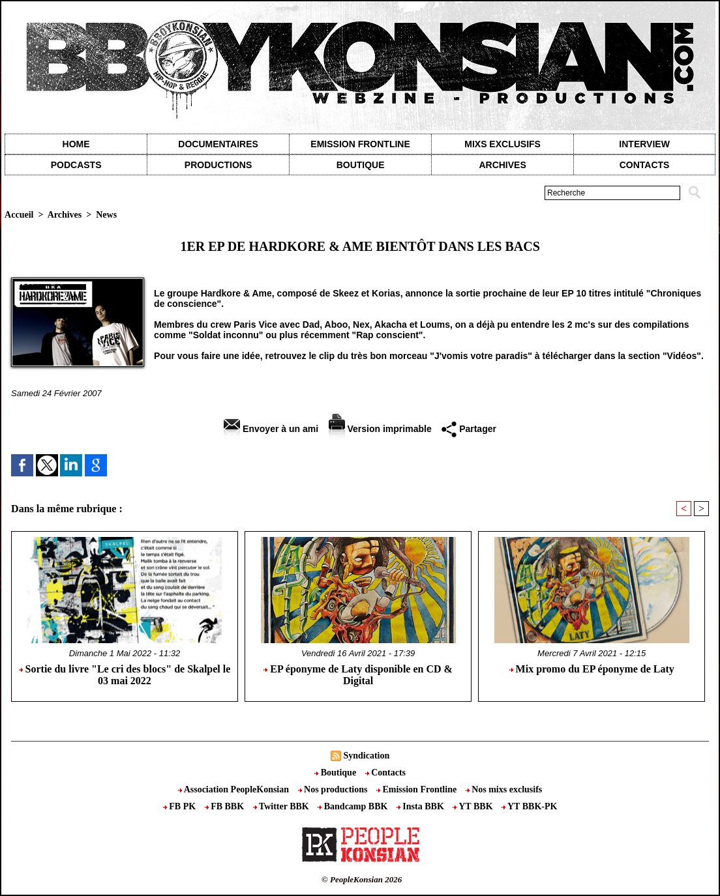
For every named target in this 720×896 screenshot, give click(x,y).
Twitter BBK (282, 806)
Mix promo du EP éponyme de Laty (591, 668)
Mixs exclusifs (502, 144)
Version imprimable (380, 429)
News (106, 215)
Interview (644, 144)
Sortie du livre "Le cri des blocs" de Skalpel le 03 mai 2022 (125, 674)
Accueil (19, 215)
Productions (218, 165)
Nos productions (334, 789)
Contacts (385, 772)
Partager (469, 429)
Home (76, 144)
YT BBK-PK (529, 806)
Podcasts (76, 165)
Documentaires (218, 144)
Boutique (361, 165)
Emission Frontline (360, 144)
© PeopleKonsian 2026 (362, 879)
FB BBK (226, 806)
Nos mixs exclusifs (504, 789)
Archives (502, 165)
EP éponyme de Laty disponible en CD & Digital (358, 674)
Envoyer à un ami (271, 429)
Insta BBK (421, 806)
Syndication (366, 755)
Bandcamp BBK (354, 806)
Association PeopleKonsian (235, 789)
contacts (645, 165)
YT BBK (474, 806)
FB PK (180, 806)
